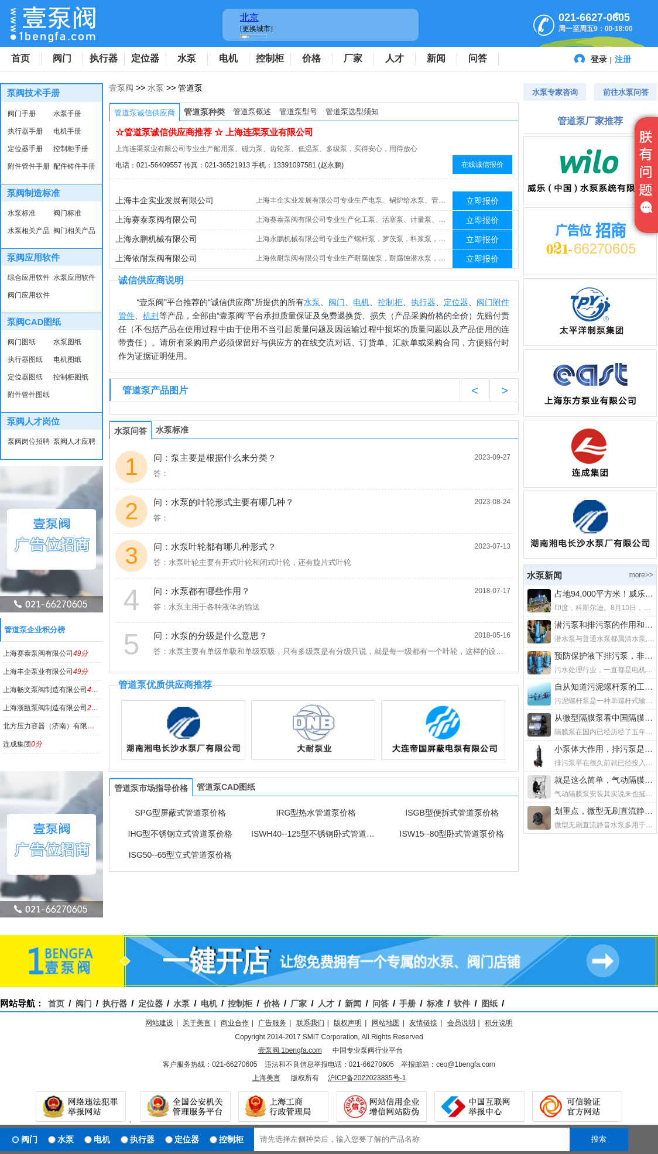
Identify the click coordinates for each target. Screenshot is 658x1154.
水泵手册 (67, 113)
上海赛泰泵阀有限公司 (45, 653)
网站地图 (386, 1023)
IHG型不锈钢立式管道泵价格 (180, 833)
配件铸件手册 (74, 166)
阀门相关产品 (74, 231)
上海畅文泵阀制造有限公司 (52, 690)
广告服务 (272, 1023)
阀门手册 (22, 113)
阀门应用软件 (29, 295)
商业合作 (235, 1023)
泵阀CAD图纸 (34, 322)
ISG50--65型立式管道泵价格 (180, 854)
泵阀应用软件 (33, 257)
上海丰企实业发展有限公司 (164, 200)
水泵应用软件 (74, 277)
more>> (641, 575)
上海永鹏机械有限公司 (156, 239)
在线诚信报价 (482, 164)
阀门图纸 (22, 342)
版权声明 (348, 1023)
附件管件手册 (29, 166)
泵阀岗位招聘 (29, 441)
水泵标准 (22, 213)
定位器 (145, 58)
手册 (407, 1003)
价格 (311, 58)
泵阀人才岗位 (33, 421)
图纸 (489, 1003)
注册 (623, 59)
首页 (20, 58)
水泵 (186, 58)
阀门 (62, 58)
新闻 (436, 58)
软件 (462, 1003)
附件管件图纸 (29, 395)
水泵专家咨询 (555, 92)
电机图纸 (67, 359)
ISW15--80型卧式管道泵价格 (452, 833)
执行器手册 (25, 131)
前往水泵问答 (626, 92)
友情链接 (423, 1023)
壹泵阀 (121, 88)
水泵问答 (130, 431)
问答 (477, 58)
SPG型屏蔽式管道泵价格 (180, 812)
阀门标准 (67, 213)
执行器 (104, 58)
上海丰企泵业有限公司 (45, 671)
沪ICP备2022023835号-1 (367, 1078)
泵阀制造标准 (33, 193)
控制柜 (270, 58)
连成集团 (22, 744)
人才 (394, 58)
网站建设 (159, 1023)
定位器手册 (25, 149)
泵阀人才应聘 (74, 441)
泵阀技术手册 (33, 93)
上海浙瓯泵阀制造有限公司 (52, 708)
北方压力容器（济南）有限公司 (59, 726)
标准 (435, 1003)
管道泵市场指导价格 (151, 788)
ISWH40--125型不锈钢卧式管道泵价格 (316, 833)
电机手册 (67, 131)
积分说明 (499, 1023)
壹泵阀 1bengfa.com (290, 1050)
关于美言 (197, 1023)
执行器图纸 (25, 359)
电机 (228, 58)
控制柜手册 (70, 149)
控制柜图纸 (70, 377)
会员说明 (461, 1023)
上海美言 (266, 1078)
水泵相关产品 (29, 231)
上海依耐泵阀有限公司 (156, 258)
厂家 (353, 58)
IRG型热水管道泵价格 (316, 812)
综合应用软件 (29, 277)
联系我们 (310, 1023)
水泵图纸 (67, 342)
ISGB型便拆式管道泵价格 (451, 812)
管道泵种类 (204, 112)
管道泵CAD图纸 (226, 787)
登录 (599, 59)
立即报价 (482, 201)
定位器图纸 (25, 377)
